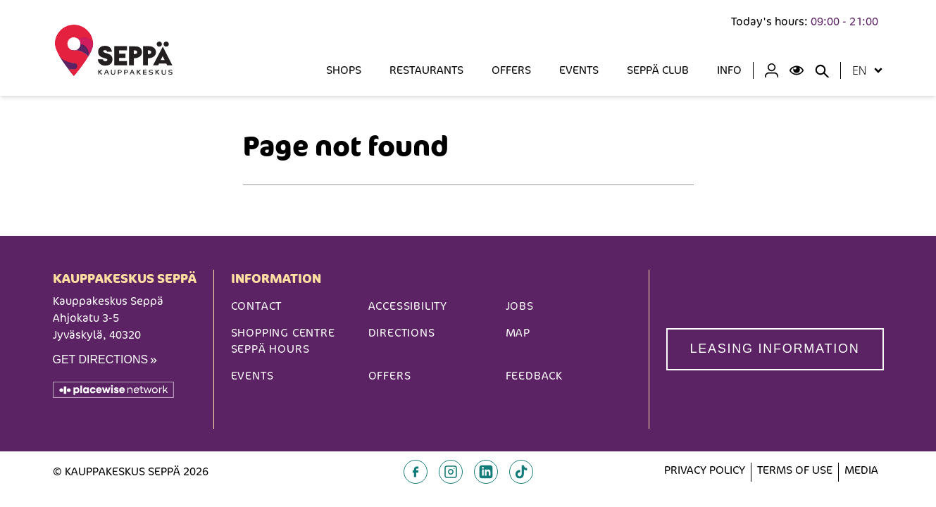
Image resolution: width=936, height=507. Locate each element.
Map (518, 332)
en (859, 70)
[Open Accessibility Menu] (797, 70)
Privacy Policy (704, 470)
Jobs (520, 306)
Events (579, 70)
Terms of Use (794, 470)
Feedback (534, 375)
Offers (511, 70)
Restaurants (426, 70)
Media (861, 470)
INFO (729, 70)
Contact (256, 306)
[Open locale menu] (878, 70)
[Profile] (771, 70)
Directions (401, 332)
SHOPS (343, 70)
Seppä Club (658, 70)
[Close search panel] (822, 70)
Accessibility (407, 306)
